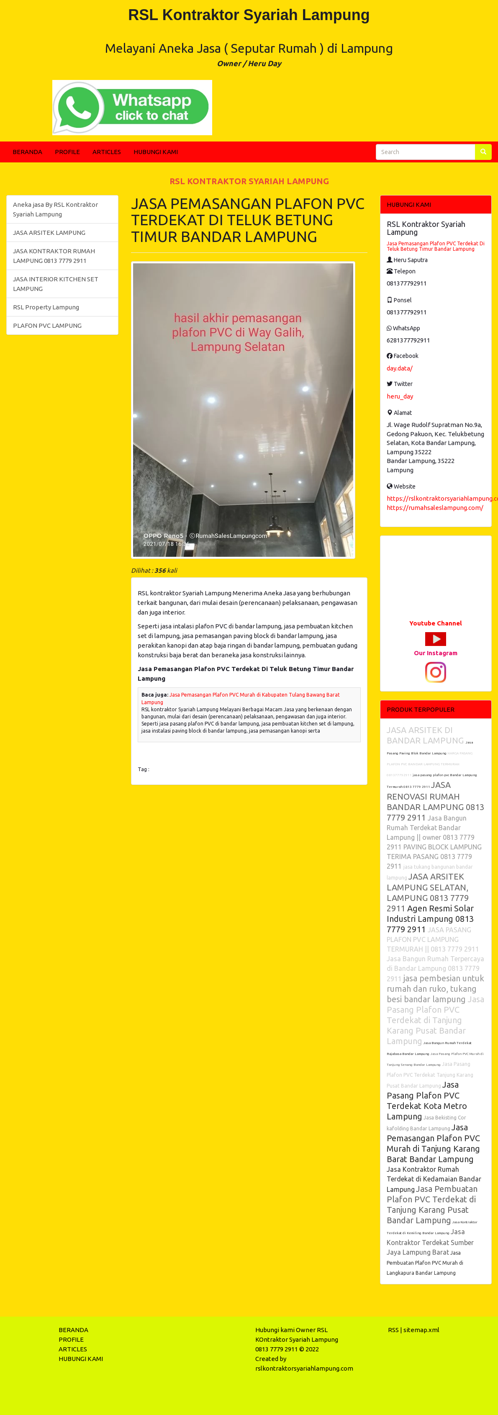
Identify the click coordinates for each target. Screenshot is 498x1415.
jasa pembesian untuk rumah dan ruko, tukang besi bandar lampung (435, 988)
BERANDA (27, 151)
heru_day (400, 396)
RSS (393, 1329)
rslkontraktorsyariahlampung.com (304, 1368)
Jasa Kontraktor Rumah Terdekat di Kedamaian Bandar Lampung (434, 1179)
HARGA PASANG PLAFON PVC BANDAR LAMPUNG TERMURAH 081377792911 (429, 764)
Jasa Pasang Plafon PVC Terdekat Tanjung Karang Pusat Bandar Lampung (430, 1074)
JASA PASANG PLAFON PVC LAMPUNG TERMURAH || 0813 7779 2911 (433, 939)
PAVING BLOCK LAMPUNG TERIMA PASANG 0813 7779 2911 (434, 856)
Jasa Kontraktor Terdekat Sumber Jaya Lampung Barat (430, 1242)
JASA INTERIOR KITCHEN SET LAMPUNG (55, 283)
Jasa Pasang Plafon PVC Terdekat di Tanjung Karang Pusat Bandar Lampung (435, 1020)
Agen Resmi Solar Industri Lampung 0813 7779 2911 (430, 918)
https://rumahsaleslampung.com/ (435, 507)
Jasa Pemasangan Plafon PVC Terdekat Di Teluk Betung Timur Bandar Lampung (436, 246)
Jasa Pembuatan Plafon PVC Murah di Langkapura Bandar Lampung (425, 1263)
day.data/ (400, 368)
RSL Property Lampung (46, 307)
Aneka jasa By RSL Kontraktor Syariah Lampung (55, 209)
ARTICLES (106, 151)
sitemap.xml (421, 1329)
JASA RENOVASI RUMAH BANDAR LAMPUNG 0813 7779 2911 (435, 801)
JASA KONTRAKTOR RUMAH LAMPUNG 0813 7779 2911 (54, 255)
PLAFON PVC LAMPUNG (47, 325)
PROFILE (67, 151)
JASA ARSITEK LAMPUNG (49, 232)
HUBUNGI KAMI (155, 151)
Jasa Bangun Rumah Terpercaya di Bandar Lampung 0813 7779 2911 (435, 969)
